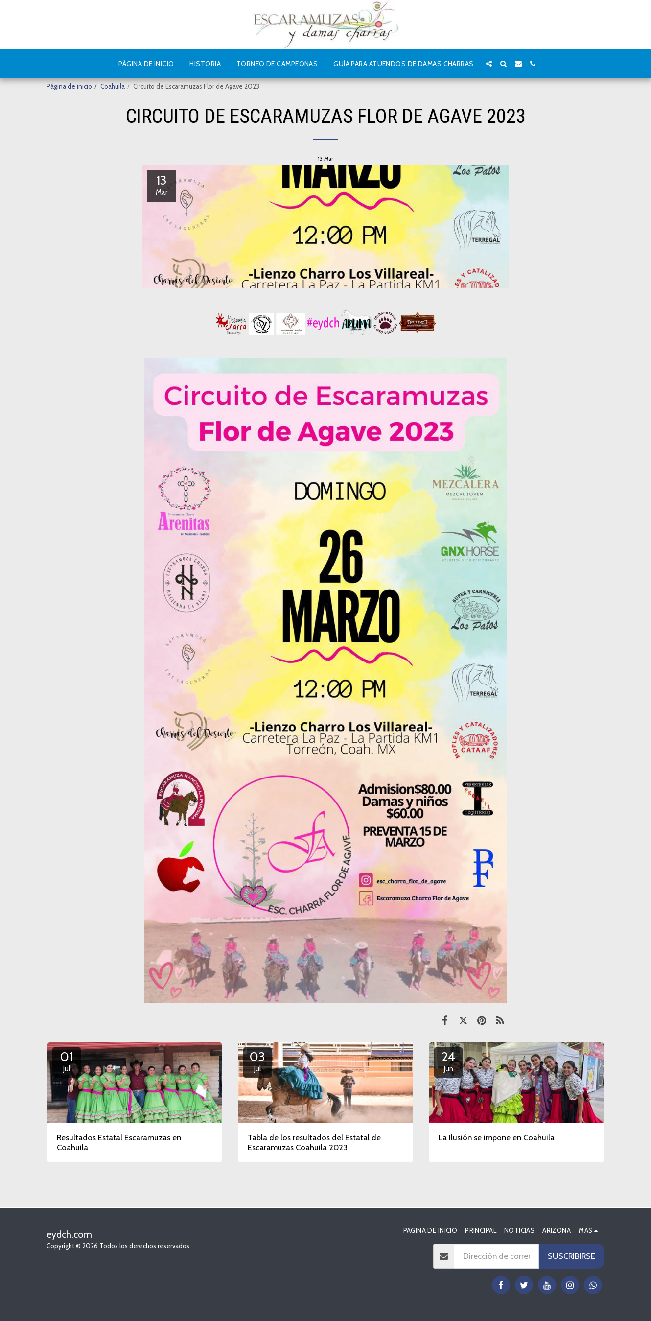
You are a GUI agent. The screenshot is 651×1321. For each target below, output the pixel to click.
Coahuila (112, 86)
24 (448, 1061)
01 (66, 1061)
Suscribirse (571, 1256)
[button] (489, 63)
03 (257, 1061)
